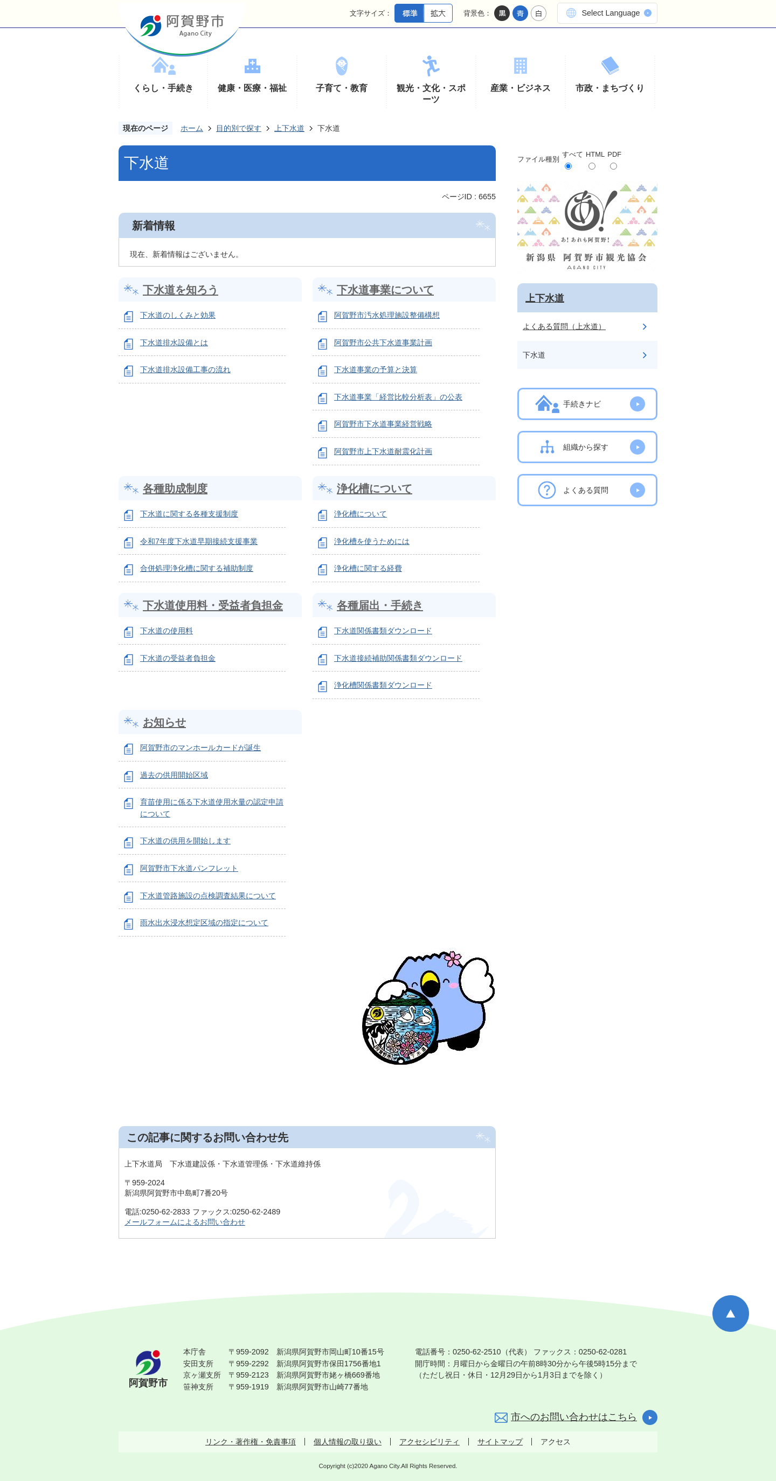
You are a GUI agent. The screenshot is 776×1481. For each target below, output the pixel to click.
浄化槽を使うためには (372, 541)
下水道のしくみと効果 (178, 315)
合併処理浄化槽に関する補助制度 (196, 568)
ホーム (192, 128)
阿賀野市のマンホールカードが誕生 (200, 747)
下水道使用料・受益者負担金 (213, 605)
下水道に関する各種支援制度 (189, 513)
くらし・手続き (163, 88)
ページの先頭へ (730, 1313)
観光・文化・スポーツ (431, 93)
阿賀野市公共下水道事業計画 (383, 342)
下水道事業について (385, 290)
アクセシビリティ (429, 1441)
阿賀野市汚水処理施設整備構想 (387, 315)
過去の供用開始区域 (174, 775)
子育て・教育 (342, 88)
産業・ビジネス (520, 88)
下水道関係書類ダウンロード (383, 630)
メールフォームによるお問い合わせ (184, 1222)
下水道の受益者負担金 (178, 658)
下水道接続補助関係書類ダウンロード (398, 658)
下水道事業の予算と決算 (375, 369)
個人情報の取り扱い (348, 1441)
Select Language (610, 13)
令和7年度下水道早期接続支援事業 (199, 541)
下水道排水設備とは (174, 342)
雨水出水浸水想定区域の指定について (204, 922)
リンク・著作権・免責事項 (250, 1441)
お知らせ (164, 722)
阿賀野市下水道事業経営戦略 (383, 424)
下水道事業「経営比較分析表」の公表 (398, 397)
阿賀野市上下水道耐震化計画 (383, 451)
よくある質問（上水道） (564, 326)
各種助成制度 (175, 488)
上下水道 (289, 128)
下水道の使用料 (166, 630)
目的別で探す (238, 128)
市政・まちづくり (610, 88)
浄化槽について (374, 488)
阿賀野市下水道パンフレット (189, 868)
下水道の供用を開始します (185, 840)
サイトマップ (500, 1441)
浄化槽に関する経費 (368, 568)
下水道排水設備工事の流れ (185, 369)
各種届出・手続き (380, 605)
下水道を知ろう (180, 290)
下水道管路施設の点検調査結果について (208, 895)
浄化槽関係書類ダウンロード (383, 685)
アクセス (556, 1441)
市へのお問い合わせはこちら (574, 1417)
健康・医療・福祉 (252, 88)
